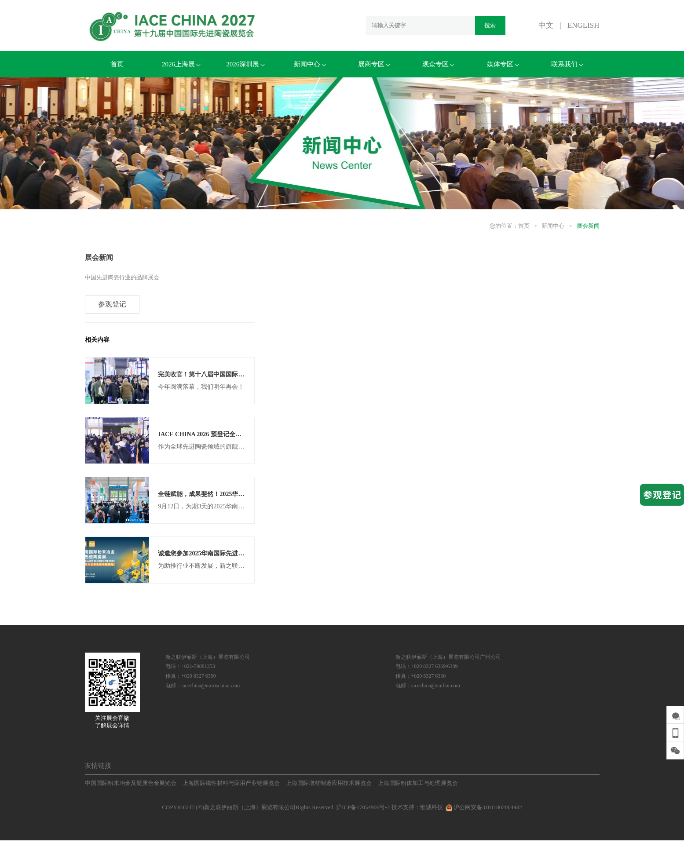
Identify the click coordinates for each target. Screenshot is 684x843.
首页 (117, 64)
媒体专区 (503, 64)
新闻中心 (310, 64)
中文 (545, 25)
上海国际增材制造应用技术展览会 (329, 785)
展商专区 (374, 64)
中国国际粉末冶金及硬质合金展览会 (130, 785)
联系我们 (567, 64)
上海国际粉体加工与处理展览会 (418, 785)
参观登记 (113, 305)
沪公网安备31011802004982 (483, 810)
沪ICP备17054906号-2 (363, 810)
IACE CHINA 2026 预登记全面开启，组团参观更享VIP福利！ (242, 435)
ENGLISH (583, 25)
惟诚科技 (431, 810)
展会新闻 (588, 226)
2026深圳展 (245, 64)
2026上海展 (181, 64)
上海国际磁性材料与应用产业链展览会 (231, 785)
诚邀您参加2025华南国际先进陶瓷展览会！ (216, 556)
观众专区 (438, 64)
